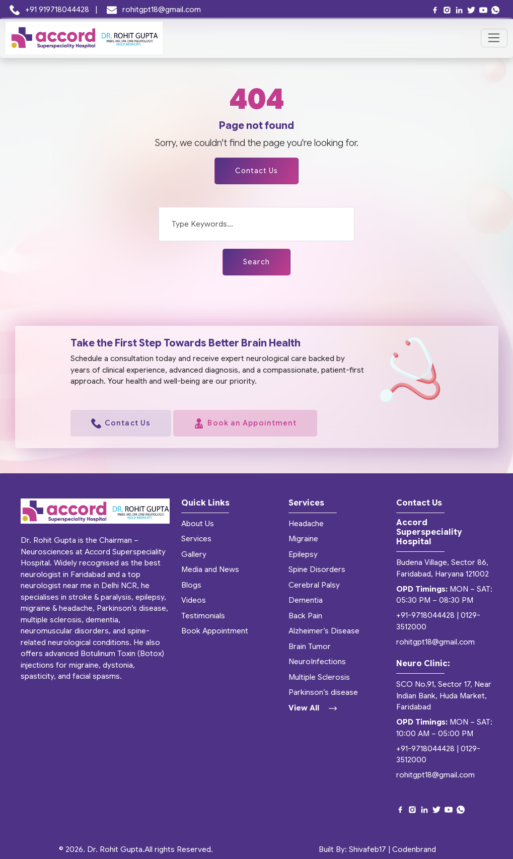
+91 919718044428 (51, 9)
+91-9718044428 (425, 615)
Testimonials (203, 615)
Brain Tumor (309, 646)
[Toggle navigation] (494, 38)
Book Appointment (214, 630)
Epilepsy (303, 554)
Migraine (303, 538)
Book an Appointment (245, 423)
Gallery (193, 554)
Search (256, 261)
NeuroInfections (317, 661)
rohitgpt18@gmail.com (154, 9)
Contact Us (256, 170)
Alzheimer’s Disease (323, 630)
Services (196, 538)
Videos (193, 600)
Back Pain (305, 615)
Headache (306, 523)
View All (312, 707)
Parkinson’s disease (323, 692)
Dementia (305, 600)
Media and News (210, 569)
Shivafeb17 (367, 849)
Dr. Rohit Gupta (114, 849)
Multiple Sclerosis (319, 677)
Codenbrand (414, 849)
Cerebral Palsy (314, 585)
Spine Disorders (316, 569)
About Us (197, 523)
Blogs (191, 585)
